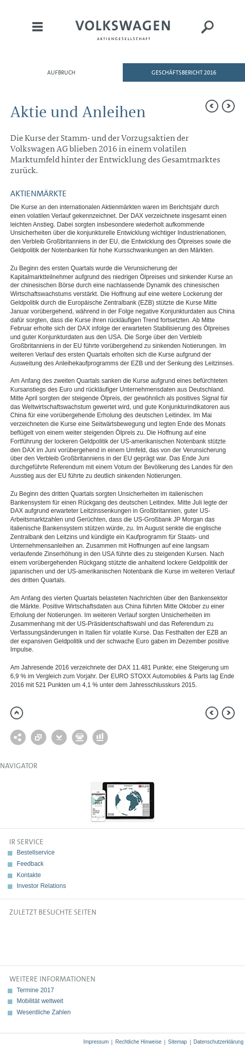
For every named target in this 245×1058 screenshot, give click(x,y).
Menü (37, 33)
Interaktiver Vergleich (100, 737)
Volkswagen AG (122, 28)
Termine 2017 (35, 990)
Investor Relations (41, 885)
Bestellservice (35, 852)
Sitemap (177, 1042)
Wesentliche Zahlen (43, 1012)
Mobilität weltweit (39, 1001)
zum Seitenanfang (16, 713)
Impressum (95, 1042)
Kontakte (28, 875)
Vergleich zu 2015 (38, 737)
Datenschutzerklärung (218, 1042)
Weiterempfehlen (18, 737)
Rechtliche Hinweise (138, 1042)
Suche (207, 33)
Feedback (30, 863)
